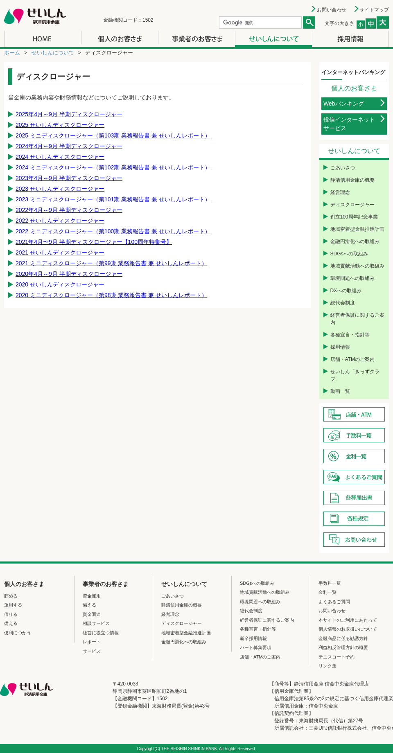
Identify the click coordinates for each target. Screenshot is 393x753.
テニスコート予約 (336, 656)
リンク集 (327, 665)
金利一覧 (327, 592)
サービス (92, 651)
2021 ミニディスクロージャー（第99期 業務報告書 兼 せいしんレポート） (111, 263)
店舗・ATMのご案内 (352, 359)
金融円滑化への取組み (354, 241)
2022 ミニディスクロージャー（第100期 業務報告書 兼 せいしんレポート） (113, 231)
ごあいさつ (342, 168)
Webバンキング (343, 103)
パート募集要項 (255, 647)
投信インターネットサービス (349, 123)
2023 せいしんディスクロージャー (60, 188)
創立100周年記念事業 (354, 217)
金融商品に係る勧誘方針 (343, 638)
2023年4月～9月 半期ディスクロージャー (69, 178)
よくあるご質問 (334, 601)
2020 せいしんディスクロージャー (60, 284)
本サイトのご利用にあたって (347, 620)
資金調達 (92, 614)
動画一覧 (340, 391)
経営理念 (340, 192)
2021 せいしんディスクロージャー (60, 252)
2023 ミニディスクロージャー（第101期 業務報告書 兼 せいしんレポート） (113, 199)
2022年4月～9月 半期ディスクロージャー (69, 210)
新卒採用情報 (253, 638)
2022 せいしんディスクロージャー (60, 220)
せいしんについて (53, 53)
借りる (11, 614)
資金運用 (92, 595)
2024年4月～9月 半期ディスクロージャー (69, 146)
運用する (13, 604)
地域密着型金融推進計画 (357, 229)
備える (11, 623)
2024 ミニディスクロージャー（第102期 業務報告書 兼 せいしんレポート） (113, 167)
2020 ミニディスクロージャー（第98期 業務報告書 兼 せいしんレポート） (111, 295)
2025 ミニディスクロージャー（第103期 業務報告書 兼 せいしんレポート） (113, 135)
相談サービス (96, 623)
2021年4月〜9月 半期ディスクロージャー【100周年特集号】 (94, 242)
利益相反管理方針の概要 (343, 647)
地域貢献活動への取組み (357, 266)
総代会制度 (342, 303)
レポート (92, 641)
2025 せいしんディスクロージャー (60, 125)
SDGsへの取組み (349, 254)
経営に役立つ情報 (101, 632)
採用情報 (340, 347)
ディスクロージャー (352, 204)
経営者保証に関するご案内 (357, 318)
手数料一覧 (329, 583)
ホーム (12, 53)
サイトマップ (374, 10)
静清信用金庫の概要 (352, 180)
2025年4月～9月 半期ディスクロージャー (69, 114)
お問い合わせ (331, 10)
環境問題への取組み (352, 278)
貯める (11, 595)
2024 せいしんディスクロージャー (60, 156)
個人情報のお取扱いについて (347, 629)
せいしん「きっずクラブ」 (354, 375)
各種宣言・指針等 (350, 335)
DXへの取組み (346, 290)
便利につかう (17, 632)
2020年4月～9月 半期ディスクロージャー (69, 274)
